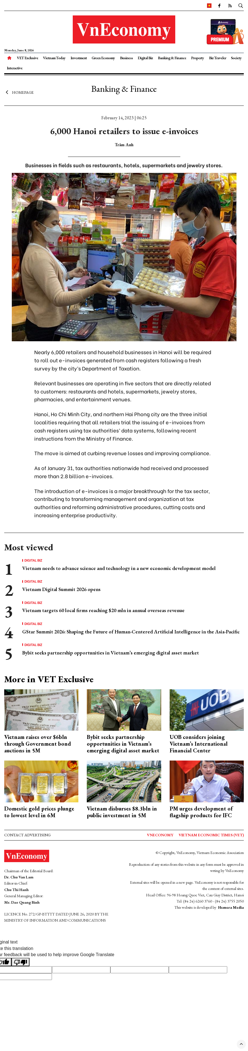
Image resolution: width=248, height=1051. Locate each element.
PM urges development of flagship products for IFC (201, 812)
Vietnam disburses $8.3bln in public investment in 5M (122, 812)
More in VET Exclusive (49, 679)
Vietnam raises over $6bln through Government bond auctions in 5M (37, 743)
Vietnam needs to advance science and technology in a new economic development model (119, 568)
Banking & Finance (172, 57)
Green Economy (103, 57)
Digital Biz (145, 57)
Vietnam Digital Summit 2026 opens (61, 589)
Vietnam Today (54, 57)
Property (197, 57)
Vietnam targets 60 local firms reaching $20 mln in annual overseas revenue (103, 610)
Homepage (19, 92)
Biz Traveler (217, 57)
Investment (78, 57)
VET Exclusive (27, 57)
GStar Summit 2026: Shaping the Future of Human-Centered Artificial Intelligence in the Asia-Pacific (131, 631)
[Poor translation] (20, 962)
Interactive (14, 67)
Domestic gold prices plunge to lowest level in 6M (39, 812)
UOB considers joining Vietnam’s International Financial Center (198, 743)
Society (236, 57)
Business (126, 57)
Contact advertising (27, 834)
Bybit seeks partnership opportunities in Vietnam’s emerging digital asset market (110, 652)
